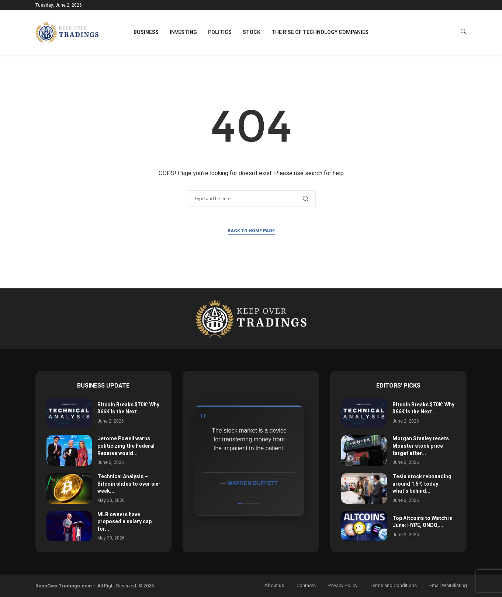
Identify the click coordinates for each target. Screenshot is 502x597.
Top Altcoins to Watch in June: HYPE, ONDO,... (422, 522)
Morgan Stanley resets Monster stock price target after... (420, 446)
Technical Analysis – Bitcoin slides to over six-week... (128, 484)
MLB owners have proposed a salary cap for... (124, 522)
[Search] (463, 33)
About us (274, 585)
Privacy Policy (342, 585)
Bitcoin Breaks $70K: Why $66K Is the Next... (128, 408)
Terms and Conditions (393, 585)
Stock (251, 32)
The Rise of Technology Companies (319, 32)
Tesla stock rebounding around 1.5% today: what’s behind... (421, 484)
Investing (183, 32)
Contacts (306, 585)
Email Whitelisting (448, 585)
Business (146, 32)
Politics (220, 32)
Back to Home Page (251, 231)
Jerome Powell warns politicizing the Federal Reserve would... (126, 446)
